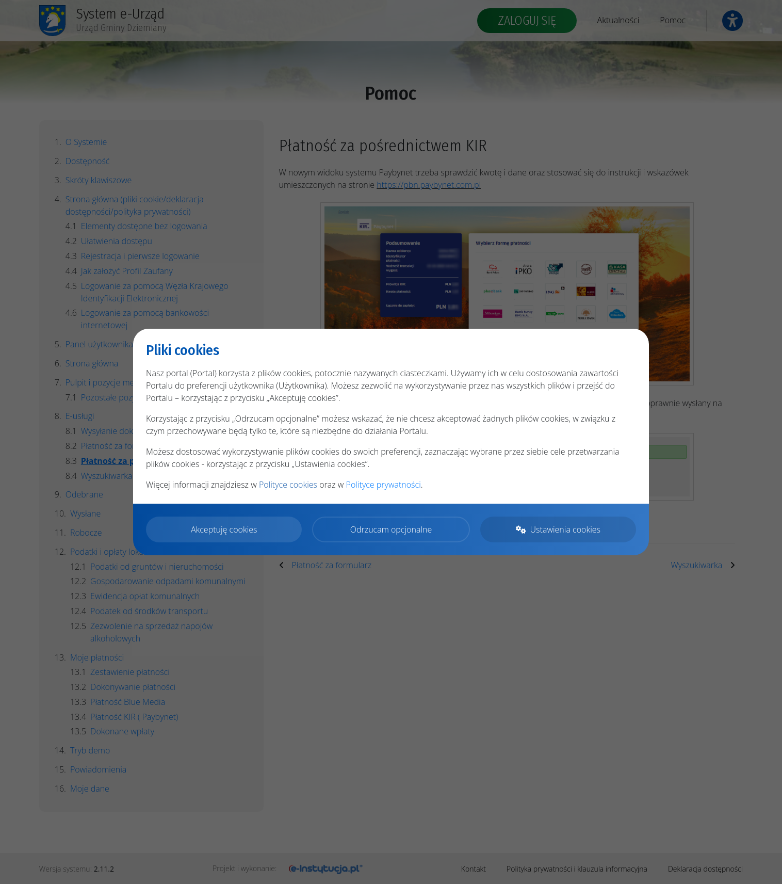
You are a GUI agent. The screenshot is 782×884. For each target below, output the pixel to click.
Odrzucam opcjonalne (391, 529)
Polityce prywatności (383, 484)
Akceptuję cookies (224, 529)
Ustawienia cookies (558, 529)
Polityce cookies (288, 484)
